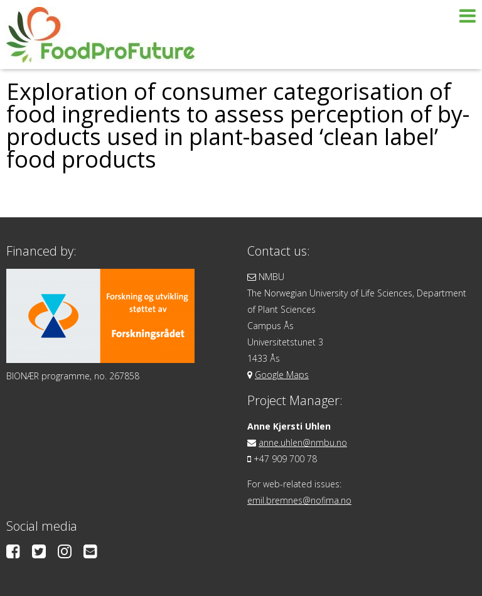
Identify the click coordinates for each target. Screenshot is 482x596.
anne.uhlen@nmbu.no (303, 442)
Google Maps (282, 375)
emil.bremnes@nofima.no (299, 500)
